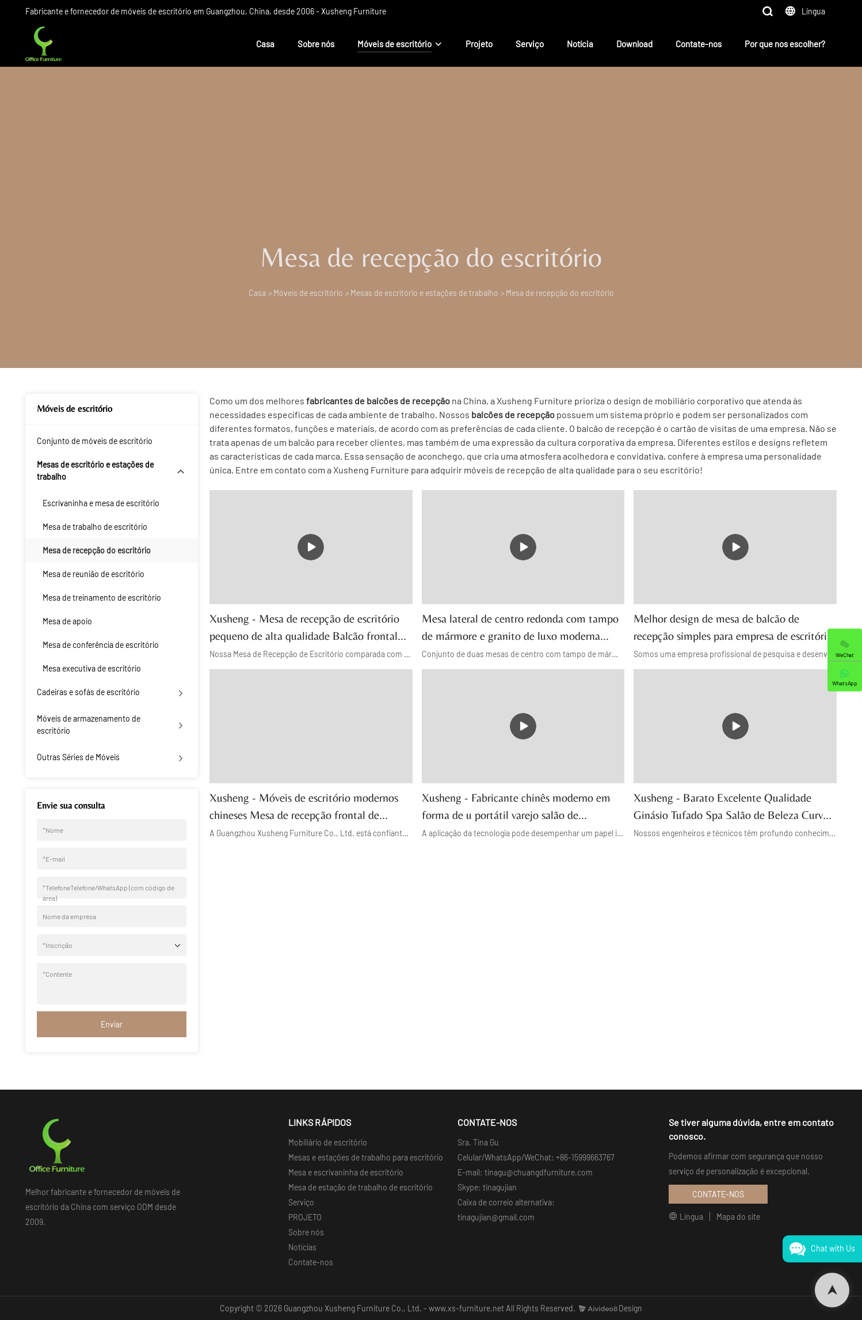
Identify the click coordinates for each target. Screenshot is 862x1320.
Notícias (302, 1247)
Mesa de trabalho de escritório (95, 527)
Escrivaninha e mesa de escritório (101, 503)
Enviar (112, 1024)
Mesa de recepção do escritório (560, 293)
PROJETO (305, 1217)
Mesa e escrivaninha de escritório (345, 1172)
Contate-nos (699, 44)
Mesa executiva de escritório (92, 668)
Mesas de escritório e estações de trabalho (424, 293)
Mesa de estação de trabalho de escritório (360, 1187)
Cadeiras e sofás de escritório (88, 692)
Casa (265, 44)
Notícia (580, 44)
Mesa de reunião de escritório (93, 574)
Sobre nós (315, 44)
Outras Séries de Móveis (78, 757)
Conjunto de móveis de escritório (94, 441)
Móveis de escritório (394, 44)
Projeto (479, 44)
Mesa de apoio (67, 621)
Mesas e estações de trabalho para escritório (365, 1157)
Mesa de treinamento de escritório (102, 597)
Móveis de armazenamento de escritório (88, 724)
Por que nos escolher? (785, 44)
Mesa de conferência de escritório (101, 645)
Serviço (530, 44)
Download (634, 44)
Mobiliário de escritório (327, 1142)
